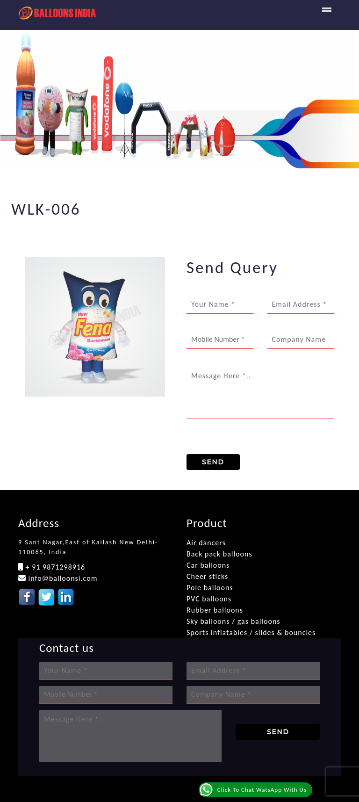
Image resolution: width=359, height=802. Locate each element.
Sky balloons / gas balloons (233, 621)
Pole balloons (210, 587)
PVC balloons (209, 598)
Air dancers (206, 542)
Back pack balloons (219, 553)
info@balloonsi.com (61, 578)
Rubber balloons (215, 610)
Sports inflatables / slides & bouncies (251, 632)
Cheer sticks (207, 576)
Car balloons (208, 565)
